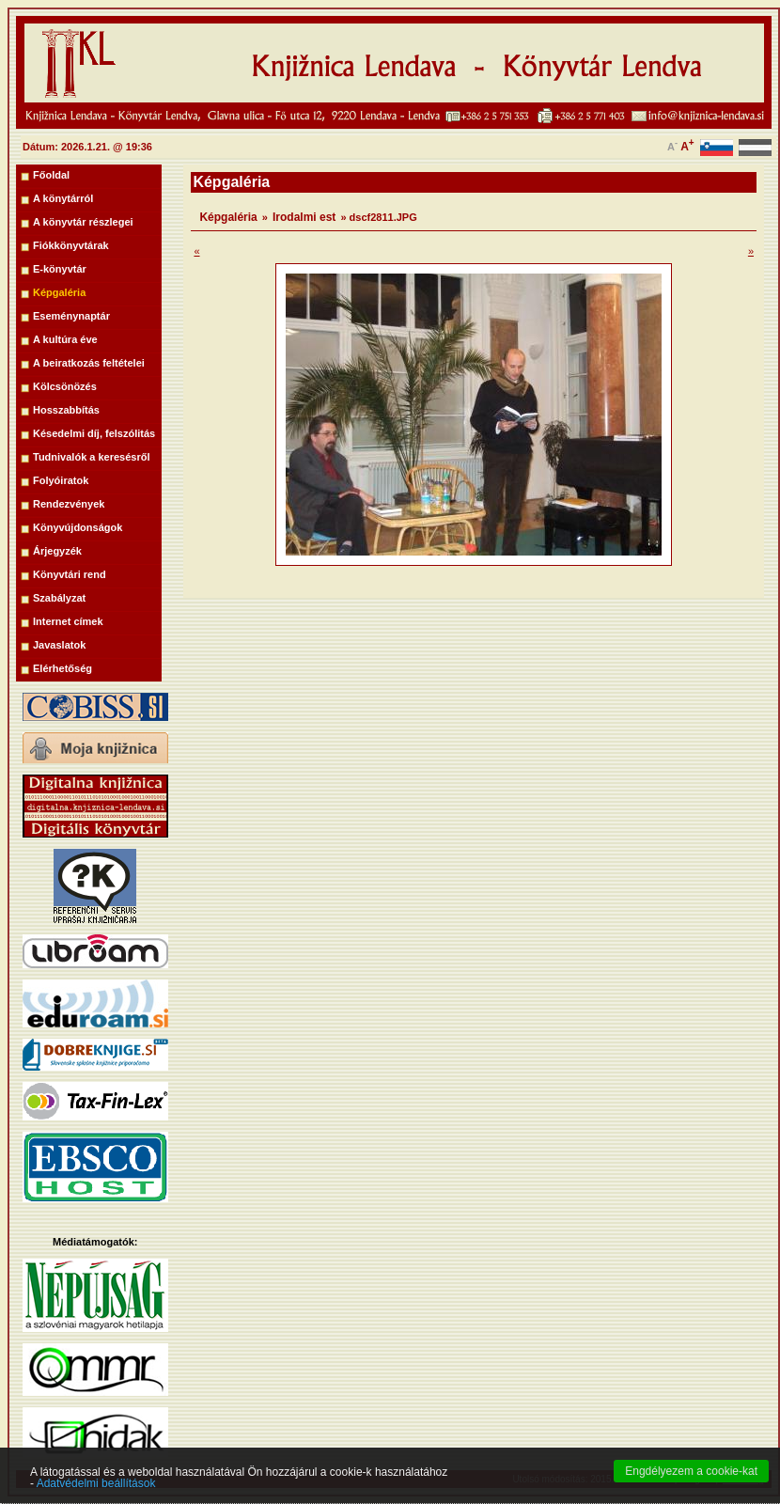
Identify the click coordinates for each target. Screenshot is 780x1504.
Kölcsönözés (65, 386)
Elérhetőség (62, 668)
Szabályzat (59, 597)
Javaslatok (59, 644)
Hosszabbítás (66, 409)
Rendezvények (68, 503)
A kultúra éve (65, 339)
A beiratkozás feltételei (89, 362)
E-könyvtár (59, 268)
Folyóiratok (60, 480)
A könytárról (63, 198)
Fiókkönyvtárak (71, 245)
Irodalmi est (304, 217)
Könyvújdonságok (77, 527)
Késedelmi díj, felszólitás (94, 433)
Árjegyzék (57, 550)
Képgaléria (59, 292)
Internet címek (68, 621)
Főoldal (51, 174)
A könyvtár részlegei (83, 221)
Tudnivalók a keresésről (91, 456)
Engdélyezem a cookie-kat (691, 1488)
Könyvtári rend (69, 574)
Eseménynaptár (71, 315)
